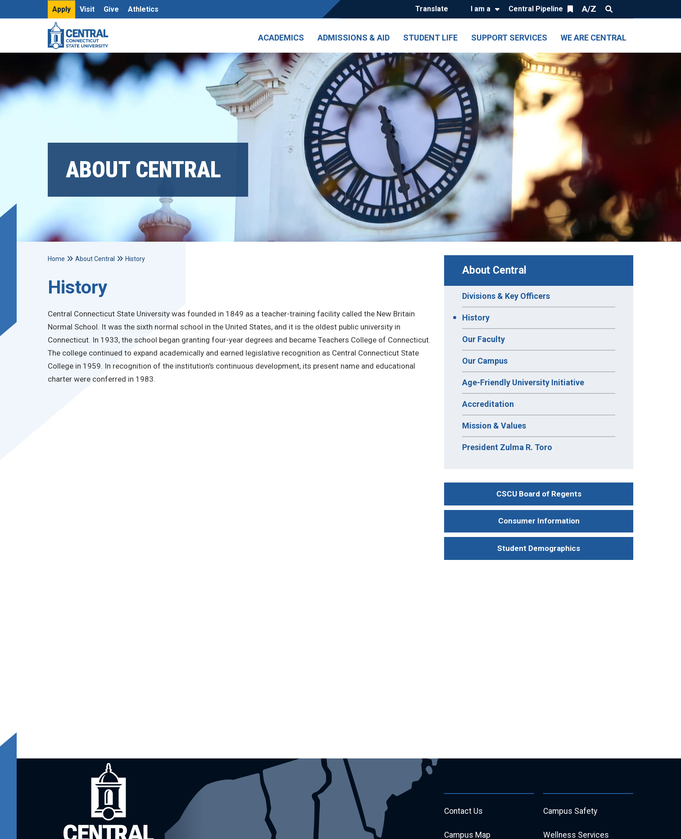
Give (111, 9)
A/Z (589, 9)
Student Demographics (538, 548)
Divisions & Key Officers (506, 296)
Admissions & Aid (354, 37)
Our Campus (485, 360)
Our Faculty (483, 339)
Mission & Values (494, 425)
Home (56, 258)
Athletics (143, 9)
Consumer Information (539, 520)
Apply (61, 9)
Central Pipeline (535, 9)
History (476, 317)
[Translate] (434, 9)
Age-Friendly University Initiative (523, 382)
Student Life (430, 37)
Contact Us (464, 811)
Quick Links (625, 9)
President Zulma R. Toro (507, 447)
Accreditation (488, 404)
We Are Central (594, 37)
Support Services (509, 37)
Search (609, 9)
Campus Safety (571, 811)
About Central (494, 270)
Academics (281, 37)
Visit (87, 9)
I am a (480, 9)
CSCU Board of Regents (538, 493)
